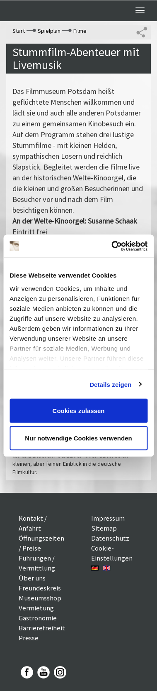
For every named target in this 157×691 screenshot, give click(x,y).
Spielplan (49, 30)
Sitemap (104, 528)
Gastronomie (38, 617)
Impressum (108, 518)
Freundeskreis (40, 588)
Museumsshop (40, 597)
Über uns (32, 578)
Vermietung (36, 607)
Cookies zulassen (79, 410)
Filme (80, 30)
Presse (29, 637)
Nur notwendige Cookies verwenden (78, 437)
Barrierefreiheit (42, 627)
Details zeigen (110, 384)
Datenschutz (110, 538)
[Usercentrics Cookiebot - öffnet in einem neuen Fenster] (112, 246)
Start (18, 30)
